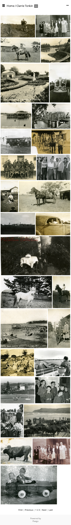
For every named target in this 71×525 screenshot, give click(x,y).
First (20, 509)
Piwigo (35, 521)
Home (10, 6)
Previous (29, 509)
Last (51, 509)
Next (44, 509)
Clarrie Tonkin (24, 6)
